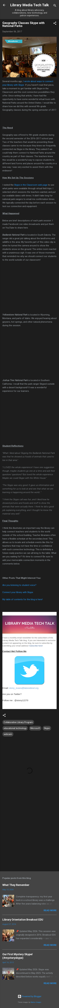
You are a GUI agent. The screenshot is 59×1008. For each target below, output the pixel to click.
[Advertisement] (29, 837)
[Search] (55, 6)
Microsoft (35, 728)
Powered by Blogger (29, 996)
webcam (8, 734)
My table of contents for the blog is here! (22, 599)
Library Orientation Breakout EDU (22, 919)
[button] (55, 23)
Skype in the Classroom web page (30, 185)
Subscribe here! (36, 646)
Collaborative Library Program (18, 722)
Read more (50, 910)
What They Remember (15, 884)
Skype (47, 728)
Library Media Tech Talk (29, 5)
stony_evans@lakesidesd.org (23, 688)
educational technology (15, 728)
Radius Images (36, 1002)
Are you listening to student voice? (19, 585)
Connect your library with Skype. (18, 592)
